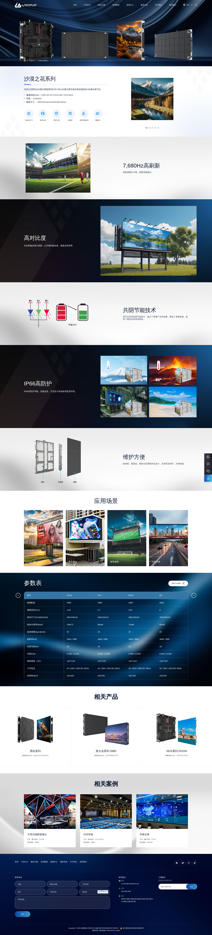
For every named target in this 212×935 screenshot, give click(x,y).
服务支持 (144, 5)
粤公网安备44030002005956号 (133, 928)
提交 (22, 914)
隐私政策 (95, 930)
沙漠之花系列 (43, 60)
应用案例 (115, 5)
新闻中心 (130, 5)
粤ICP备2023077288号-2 (110, 928)
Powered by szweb (113, 930)
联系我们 (172, 5)
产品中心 (87, 5)
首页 (75, 5)
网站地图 (102, 930)
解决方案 (101, 5)
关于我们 (158, 5)
